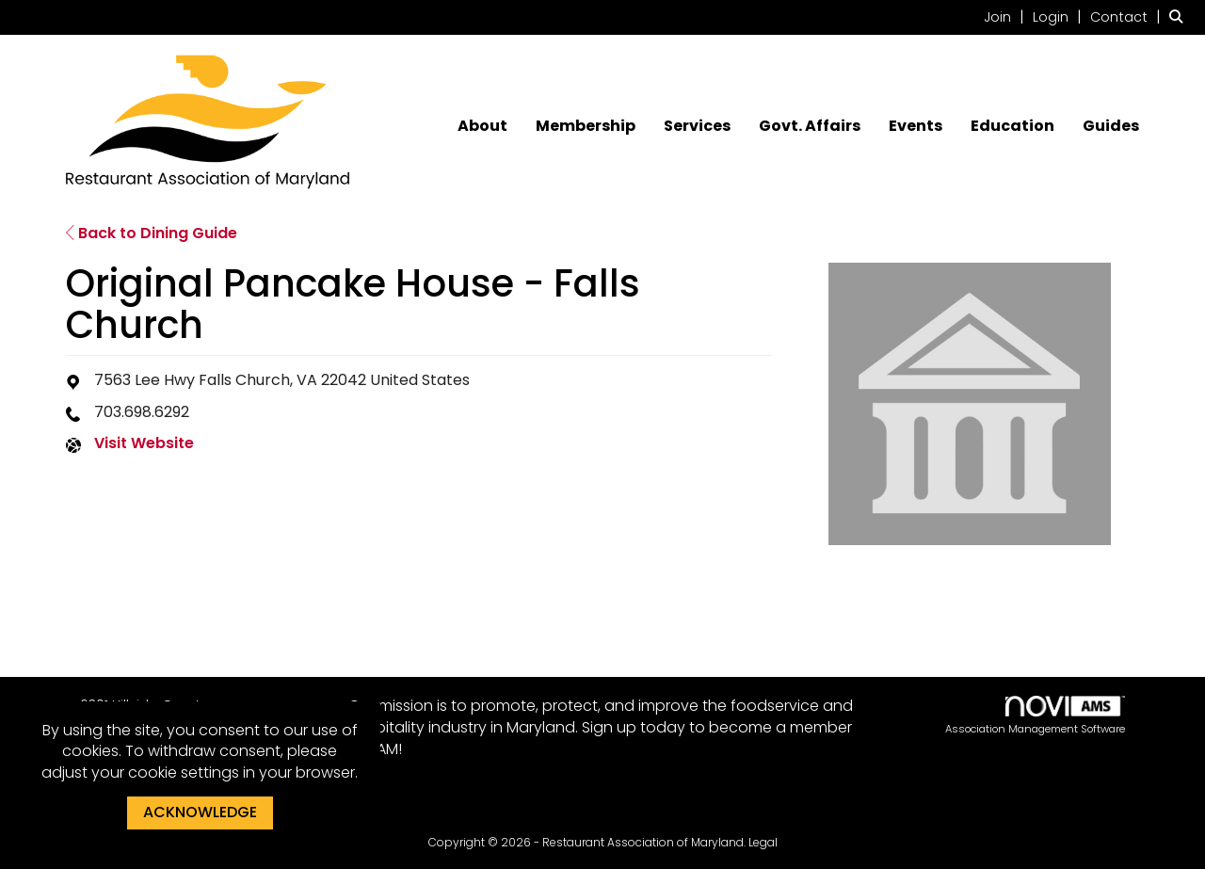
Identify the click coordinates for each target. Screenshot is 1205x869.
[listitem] (1006, 16)
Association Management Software (1035, 716)
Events (915, 126)
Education (1012, 126)
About (482, 126)
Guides (1111, 126)
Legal (763, 842)
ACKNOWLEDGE (200, 812)
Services (697, 126)
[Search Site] (1180, 16)
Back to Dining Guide (151, 233)
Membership (585, 126)
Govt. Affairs (809, 126)
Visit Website (144, 443)
